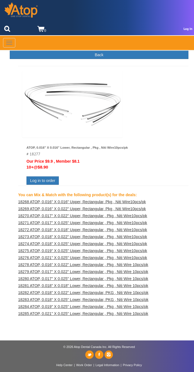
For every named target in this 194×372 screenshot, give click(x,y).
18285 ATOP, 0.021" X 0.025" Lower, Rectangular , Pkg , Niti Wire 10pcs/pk (83, 313)
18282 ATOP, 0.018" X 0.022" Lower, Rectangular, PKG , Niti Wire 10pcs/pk (83, 292)
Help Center (64, 365)
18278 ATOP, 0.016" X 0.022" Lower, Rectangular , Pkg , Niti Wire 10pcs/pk (83, 264)
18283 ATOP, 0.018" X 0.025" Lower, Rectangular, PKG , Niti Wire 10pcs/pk (83, 299)
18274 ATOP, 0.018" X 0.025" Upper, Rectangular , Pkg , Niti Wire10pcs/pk (82, 243)
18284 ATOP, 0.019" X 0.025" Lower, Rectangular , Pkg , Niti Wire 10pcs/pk (83, 306)
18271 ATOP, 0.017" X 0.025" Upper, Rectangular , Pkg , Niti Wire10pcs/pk (82, 223)
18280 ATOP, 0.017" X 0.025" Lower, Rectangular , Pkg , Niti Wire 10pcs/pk (83, 278)
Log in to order (42, 180)
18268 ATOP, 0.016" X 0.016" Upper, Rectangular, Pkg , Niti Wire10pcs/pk (82, 202)
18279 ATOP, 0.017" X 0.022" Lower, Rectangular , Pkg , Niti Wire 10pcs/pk (83, 271)
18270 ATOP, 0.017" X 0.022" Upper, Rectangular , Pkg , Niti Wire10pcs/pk (82, 216)
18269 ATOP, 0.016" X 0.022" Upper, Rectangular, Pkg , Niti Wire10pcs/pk (82, 209)
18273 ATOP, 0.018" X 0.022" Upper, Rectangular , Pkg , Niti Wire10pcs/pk (82, 236)
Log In (187, 29)
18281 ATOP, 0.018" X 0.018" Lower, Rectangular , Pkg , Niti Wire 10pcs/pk (83, 285)
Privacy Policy (132, 365)
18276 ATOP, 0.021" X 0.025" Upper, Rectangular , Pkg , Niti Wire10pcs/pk (82, 257)
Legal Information (107, 365)
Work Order (84, 365)
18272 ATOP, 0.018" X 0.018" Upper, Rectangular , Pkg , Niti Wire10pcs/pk (82, 230)
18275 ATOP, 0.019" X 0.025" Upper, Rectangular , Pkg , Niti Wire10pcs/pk (82, 250)
